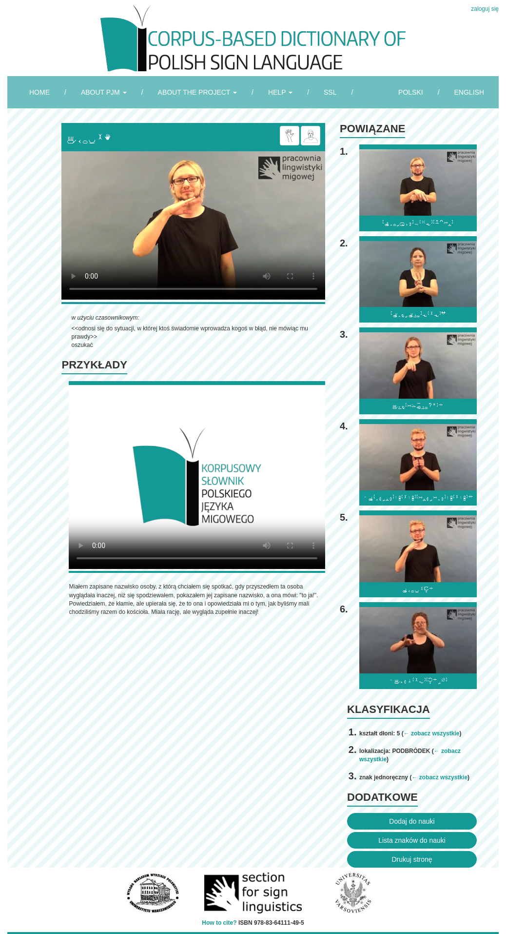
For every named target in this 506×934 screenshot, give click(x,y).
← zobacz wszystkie (432, 733)
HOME (39, 92)
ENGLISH (469, 92)
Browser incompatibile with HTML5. (193, 225)
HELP (280, 92)
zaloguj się (485, 8)
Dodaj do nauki (411, 821)
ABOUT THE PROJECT (197, 92)
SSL (330, 92)
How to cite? (219, 922)
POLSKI (410, 92)
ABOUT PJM (104, 92)
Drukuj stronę (411, 859)
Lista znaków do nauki (412, 840)
